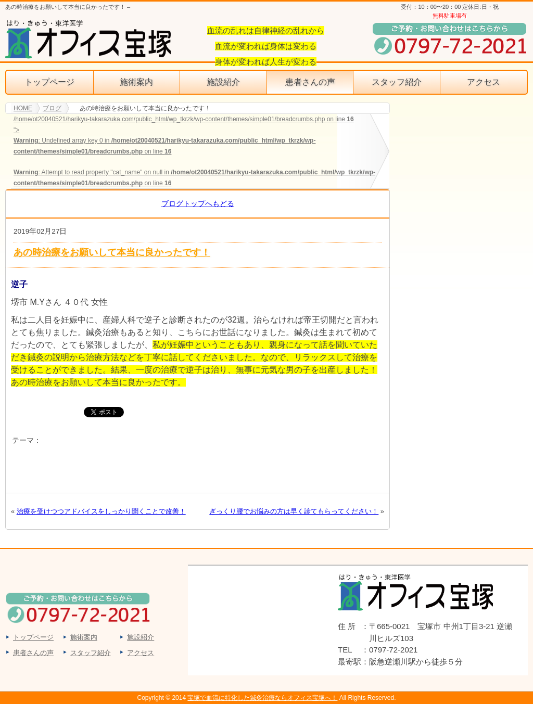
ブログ (52, 108)
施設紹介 (223, 82)
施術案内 (136, 82)
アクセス (483, 82)
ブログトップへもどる (197, 203)
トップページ (49, 82)
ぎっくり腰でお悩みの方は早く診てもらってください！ (293, 511)
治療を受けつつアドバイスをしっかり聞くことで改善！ (101, 511)
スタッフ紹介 (397, 82)
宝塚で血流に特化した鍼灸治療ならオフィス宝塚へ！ (262, 697)
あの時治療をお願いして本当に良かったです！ (112, 252)
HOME (23, 108)
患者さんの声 (310, 82)
